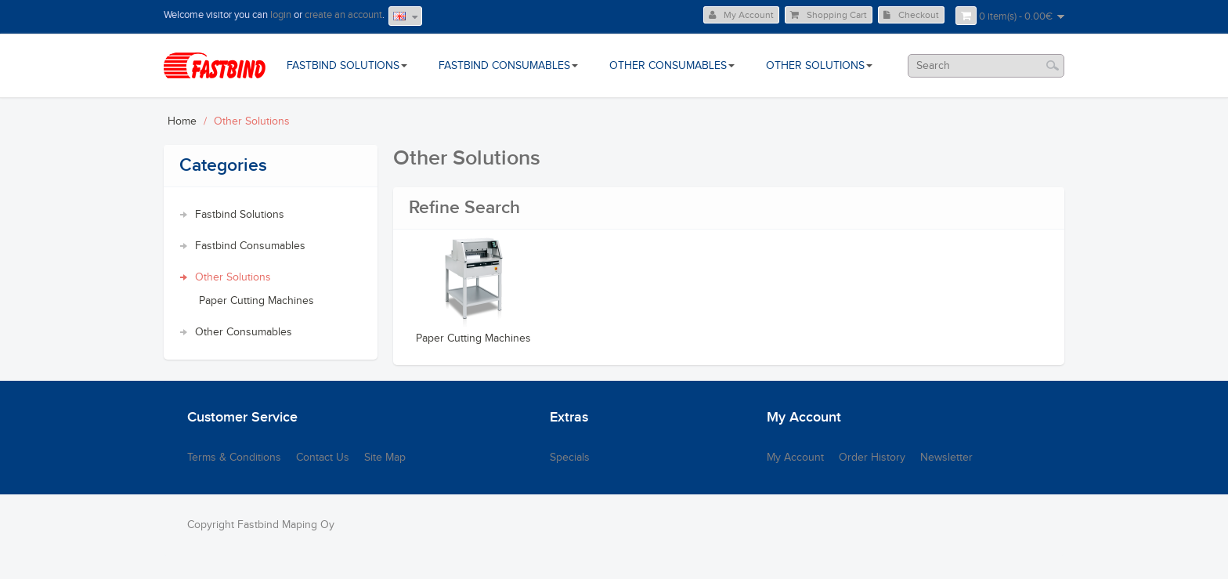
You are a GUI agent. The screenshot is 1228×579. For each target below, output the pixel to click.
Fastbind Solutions (239, 214)
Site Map (385, 457)
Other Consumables (243, 332)
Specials (570, 457)
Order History (872, 457)
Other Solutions (252, 121)
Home (182, 121)
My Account (741, 14)
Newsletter (946, 457)
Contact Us (322, 457)
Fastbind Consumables (250, 246)
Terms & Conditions (234, 457)
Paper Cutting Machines (256, 301)
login (280, 15)
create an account (343, 15)
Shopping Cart (828, 14)
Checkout (911, 14)
